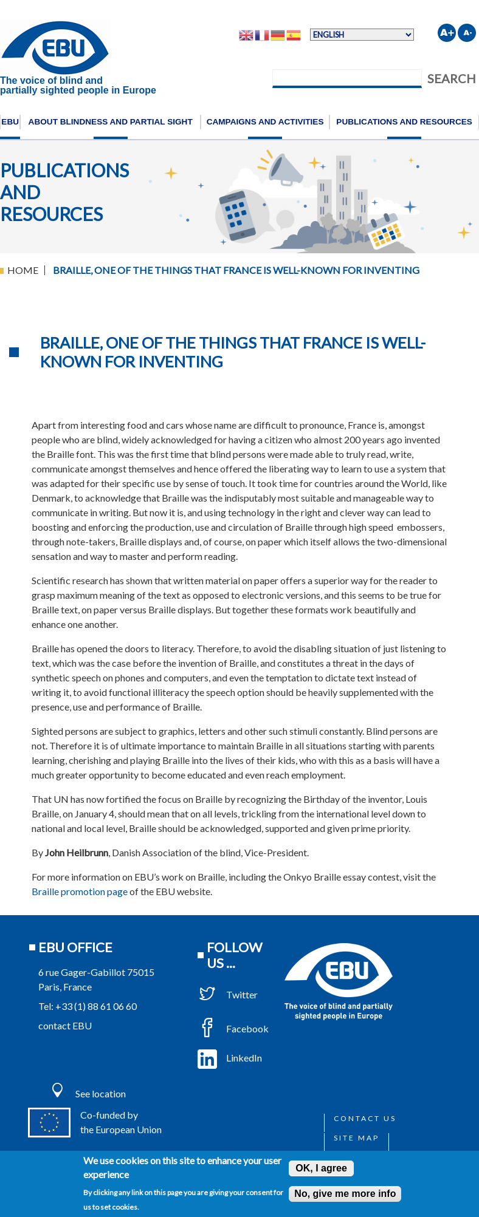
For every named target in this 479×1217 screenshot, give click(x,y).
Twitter (228, 994)
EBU (10, 121)
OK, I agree (320, 1168)
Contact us (365, 1118)
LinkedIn (230, 1057)
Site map (356, 1137)
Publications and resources (404, 121)
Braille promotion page (80, 891)
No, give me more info (345, 1193)
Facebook (233, 1028)
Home (22, 270)
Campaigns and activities (265, 121)
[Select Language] (362, 35)
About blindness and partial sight (111, 121)
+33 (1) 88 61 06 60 (96, 1006)
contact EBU (65, 1025)
